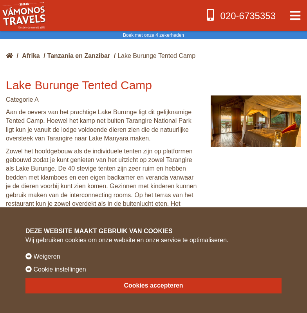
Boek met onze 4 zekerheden (153, 35)
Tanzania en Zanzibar (78, 55)
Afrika (31, 55)
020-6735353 (240, 15)
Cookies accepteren (153, 285)
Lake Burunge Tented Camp (156, 55)
